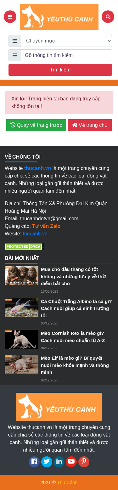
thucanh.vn (35, 233)
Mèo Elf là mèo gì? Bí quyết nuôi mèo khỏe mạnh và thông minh (75, 365)
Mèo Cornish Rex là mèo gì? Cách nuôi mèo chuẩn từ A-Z (73, 336)
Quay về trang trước (36, 125)
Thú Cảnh (67, 482)
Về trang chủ (90, 125)
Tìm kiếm (60, 69)
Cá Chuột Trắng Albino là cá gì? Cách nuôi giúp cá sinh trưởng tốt (76, 308)
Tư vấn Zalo (46, 226)
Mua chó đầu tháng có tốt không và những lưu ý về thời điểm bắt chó (74, 276)
